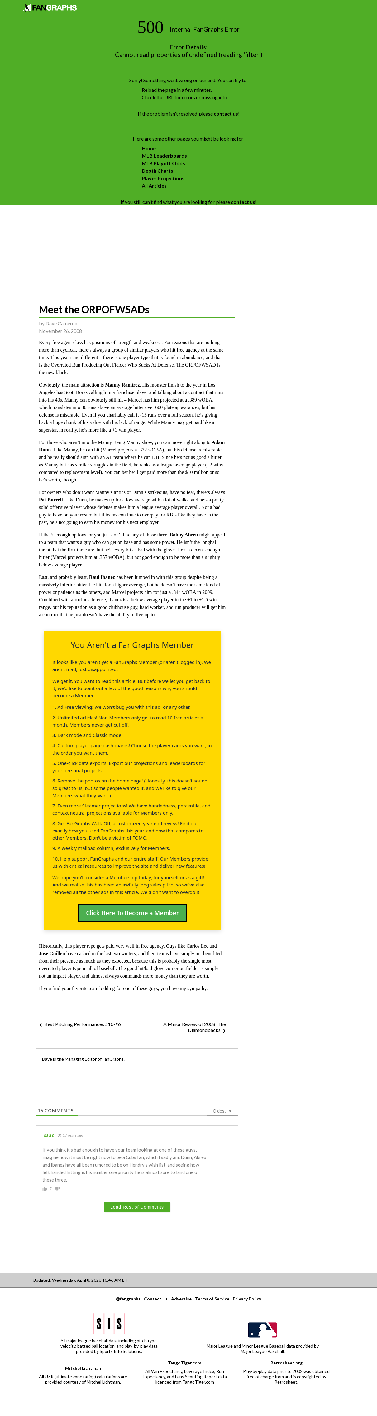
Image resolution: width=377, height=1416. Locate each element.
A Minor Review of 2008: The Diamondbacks (194, 1027)
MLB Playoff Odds (163, 163)
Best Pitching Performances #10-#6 (82, 1024)
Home (149, 148)
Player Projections (163, 178)
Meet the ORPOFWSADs (94, 309)
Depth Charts (157, 171)
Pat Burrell (51, 499)
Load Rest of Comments (137, 1207)
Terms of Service (212, 1298)
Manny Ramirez (122, 384)
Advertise (181, 1298)
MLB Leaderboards (164, 156)
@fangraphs (128, 1298)
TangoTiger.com (184, 1362)
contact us (226, 113)
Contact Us (156, 1298)
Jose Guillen (52, 953)
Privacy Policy (247, 1298)
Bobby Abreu (184, 534)
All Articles (154, 186)
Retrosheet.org (286, 1362)
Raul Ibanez (102, 577)
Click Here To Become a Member (132, 913)
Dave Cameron (61, 323)
